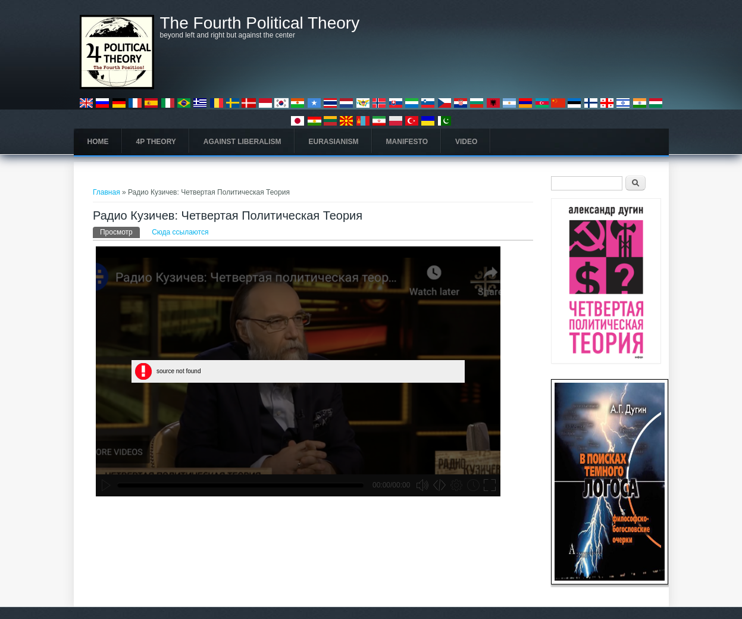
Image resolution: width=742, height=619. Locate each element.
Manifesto (407, 141)
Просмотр (120, 231)
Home (98, 141)
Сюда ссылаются (180, 232)
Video (466, 141)
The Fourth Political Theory (260, 23)
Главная (106, 192)
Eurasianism (334, 141)
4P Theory (156, 141)
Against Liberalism (242, 141)
